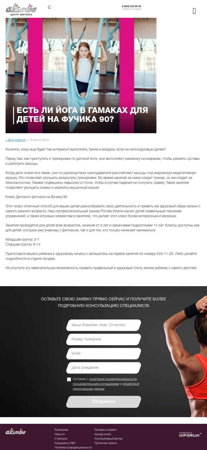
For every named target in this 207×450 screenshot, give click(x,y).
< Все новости (16, 140)
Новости (60, 434)
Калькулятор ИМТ (65, 443)
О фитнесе (61, 439)
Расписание (61, 430)
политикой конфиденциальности (113, 379)
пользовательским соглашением (96, 384)
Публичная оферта (106, 443)
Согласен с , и (106, 384)
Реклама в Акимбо (106, 430)
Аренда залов (103, 434)
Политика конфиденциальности (73, 447)
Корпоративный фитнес (109, 439)
